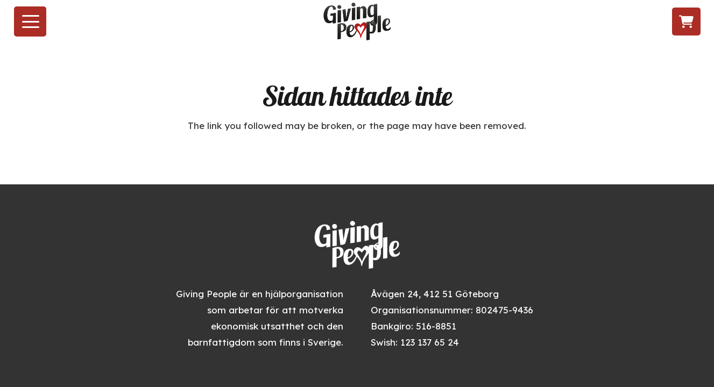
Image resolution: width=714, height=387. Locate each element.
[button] (30, 21)
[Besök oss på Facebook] (603, 21)
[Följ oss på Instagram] (622, 21)
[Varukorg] (686, 22)
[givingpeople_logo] (357, 21)
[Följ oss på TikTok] (643, 21)
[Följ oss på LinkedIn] (663, 21)
